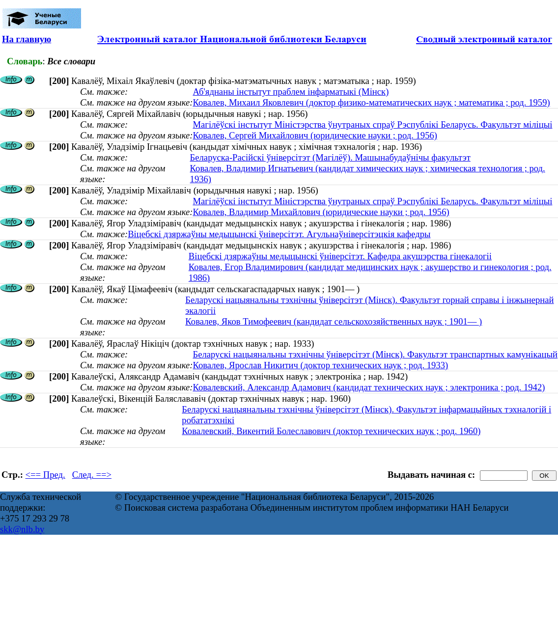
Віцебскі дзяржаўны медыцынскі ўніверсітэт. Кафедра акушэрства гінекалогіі (340, 256)
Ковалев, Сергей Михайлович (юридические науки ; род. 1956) (315, 135)
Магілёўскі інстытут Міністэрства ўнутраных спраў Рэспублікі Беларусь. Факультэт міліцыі (372, 124)
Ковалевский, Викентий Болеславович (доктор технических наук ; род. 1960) (331, 431)
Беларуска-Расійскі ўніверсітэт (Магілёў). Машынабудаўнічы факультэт (330, 157)
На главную (26, 39)
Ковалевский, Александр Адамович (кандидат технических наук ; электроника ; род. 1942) (369, 387)
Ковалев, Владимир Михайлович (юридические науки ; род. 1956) (321, 212)
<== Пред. (45, 474)
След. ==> (92, 474)
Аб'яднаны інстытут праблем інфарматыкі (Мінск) (291, 91)
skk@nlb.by (22, 529)
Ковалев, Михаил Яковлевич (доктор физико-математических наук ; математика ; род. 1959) (371, 102)
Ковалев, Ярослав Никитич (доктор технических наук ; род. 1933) (320, 365)
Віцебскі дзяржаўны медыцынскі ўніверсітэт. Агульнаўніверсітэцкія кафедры (279, 234)
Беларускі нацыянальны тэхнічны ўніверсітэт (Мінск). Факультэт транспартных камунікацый (375, 354)
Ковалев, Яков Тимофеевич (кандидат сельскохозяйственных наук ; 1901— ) (333, 321)
